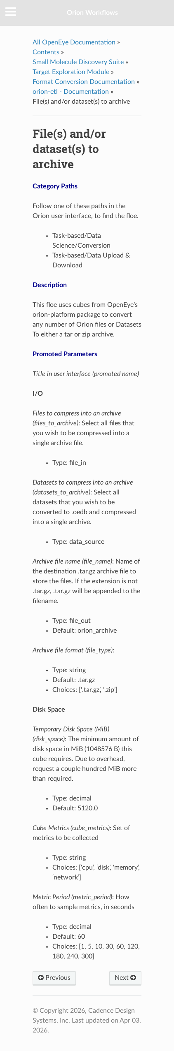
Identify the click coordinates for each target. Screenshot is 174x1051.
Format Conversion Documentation (84, 82)
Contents (46, 52)
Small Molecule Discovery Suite (78, 62)
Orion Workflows (92, 12)
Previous (54, 977)
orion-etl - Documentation (71, 91)
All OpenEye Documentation (74, 42)
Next (125, 977)
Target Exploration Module (71, 72)
